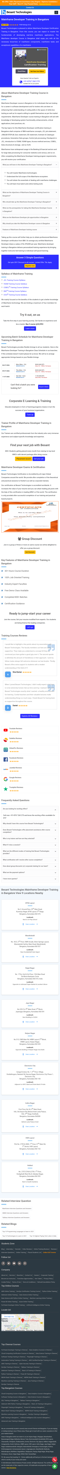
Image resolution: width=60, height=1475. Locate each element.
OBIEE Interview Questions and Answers (15, 1213)
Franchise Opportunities (25, 1278)
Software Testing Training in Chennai (13, 1357)
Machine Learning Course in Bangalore (13, 1414)
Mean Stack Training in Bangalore (12, 1411)
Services (12, 1275)
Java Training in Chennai (35, 1381)
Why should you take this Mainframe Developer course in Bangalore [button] (30, 223)
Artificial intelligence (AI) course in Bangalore (34, 1417)
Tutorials (17, 1249)
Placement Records (45, 4)
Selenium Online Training (9, 1295)
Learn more (30, 328)
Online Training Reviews (41, 1249)
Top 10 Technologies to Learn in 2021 (14, 1236)
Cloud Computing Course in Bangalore (13, 1393)
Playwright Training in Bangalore (11, 1407)
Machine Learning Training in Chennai (13, 1381)
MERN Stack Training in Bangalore (36, 1411)
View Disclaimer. (11, 1468)
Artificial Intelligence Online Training (38, 1305)
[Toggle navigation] (56, 12)
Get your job (39, 459)
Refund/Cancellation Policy (46, 1282)
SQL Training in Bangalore (9, 1400)
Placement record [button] (23, 459)
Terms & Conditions (29, 1282)
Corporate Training (47, 1275)
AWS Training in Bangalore (9, 1417)
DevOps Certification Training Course (28, 1291)
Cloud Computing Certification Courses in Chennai (17, 1353)
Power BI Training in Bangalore (34, 1407)
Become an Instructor (8, 1278)
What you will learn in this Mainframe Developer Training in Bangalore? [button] (30, 165)
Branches (20, 1275)
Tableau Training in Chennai (30, 1367)
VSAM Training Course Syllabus (15, 284)
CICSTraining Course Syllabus (15, 295)
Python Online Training (49, 1291)
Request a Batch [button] (43, 387)
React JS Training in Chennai (31, 1370)
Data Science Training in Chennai (46, 1353)
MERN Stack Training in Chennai (34, 1377)
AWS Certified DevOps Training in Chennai (42, 1360)
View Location (30, 924)
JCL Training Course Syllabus (14, 280)
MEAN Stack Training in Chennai (11, 1377)
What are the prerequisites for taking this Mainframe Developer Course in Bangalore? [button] (30, 209)
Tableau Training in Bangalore (29, 1400)
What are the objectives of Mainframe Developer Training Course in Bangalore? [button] (30, 194)
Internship (9, 1249)
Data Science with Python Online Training (14, 1298)
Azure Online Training (26, 1302)
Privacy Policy (48, 1278)
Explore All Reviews (30, 716)
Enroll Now (21, 71)
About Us (4, 1275)
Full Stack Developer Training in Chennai (14, 1350)
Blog (2, 1249)
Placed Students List (34, 1252)
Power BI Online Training (9, 1302)
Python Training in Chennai (10, 1374)
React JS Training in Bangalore (41, 1404)
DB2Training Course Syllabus (15, 291)
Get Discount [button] (29, 552)
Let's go (30, 627)
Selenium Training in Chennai (10, 1370)
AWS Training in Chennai (9, 1363)
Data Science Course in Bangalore (39, 1397)
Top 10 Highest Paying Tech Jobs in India (43, 1236)
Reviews (54, 1249)
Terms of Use (16, 1282)
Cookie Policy (5, 1282)
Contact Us (30, 7)
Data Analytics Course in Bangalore (39, 1393)
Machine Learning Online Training (40, 1298)
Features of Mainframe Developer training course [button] (30, 229)
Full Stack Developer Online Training (12, 1305)
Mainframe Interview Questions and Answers (16, 1208)
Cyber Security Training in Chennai (30, 1363)
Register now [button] (30, 266)
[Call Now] (54, 1459)
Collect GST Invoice (49, 1252)
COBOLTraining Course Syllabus (16, 287)
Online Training (21, 1252)
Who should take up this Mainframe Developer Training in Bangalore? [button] (30, 202)
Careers (36, 1275)
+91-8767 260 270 (31, 81)
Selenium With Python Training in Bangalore (15, 1404)
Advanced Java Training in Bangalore (13, 1421)
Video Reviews (27, 1249)
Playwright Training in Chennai (37, 1357)
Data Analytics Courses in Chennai (40, 1350)
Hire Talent (38, 1278)
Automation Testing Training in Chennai (14, 1360)
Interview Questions (7, 1252)
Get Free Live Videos (37, 71)
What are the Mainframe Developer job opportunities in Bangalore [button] (30, 217)
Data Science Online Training (28, 1295)
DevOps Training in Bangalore (37, 1414)
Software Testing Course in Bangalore (13, 1397)
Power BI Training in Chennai (30, 1374)
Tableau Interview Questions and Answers (15, 1217)
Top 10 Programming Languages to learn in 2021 (18, 1231)
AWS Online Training (7, 1291)
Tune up (30, 415)
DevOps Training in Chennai (10, 1367)
